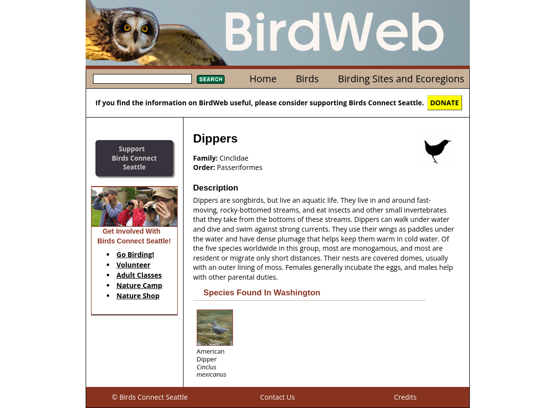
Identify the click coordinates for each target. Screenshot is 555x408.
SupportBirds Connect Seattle (134, 157)
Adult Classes (139, 275)
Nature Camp (139, 285)
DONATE (444, 102)
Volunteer (133, 264)
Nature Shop (138, 295)
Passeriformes (239, 167)
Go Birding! (135, 254)
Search (211, 79)
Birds (307, 78)
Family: (205, 158)
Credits (405, 397)
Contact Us (277, 397)
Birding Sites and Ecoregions (401, 78)
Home (263, 78)
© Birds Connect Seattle (150, 397)
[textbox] (142, 79)
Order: (204, 167)
